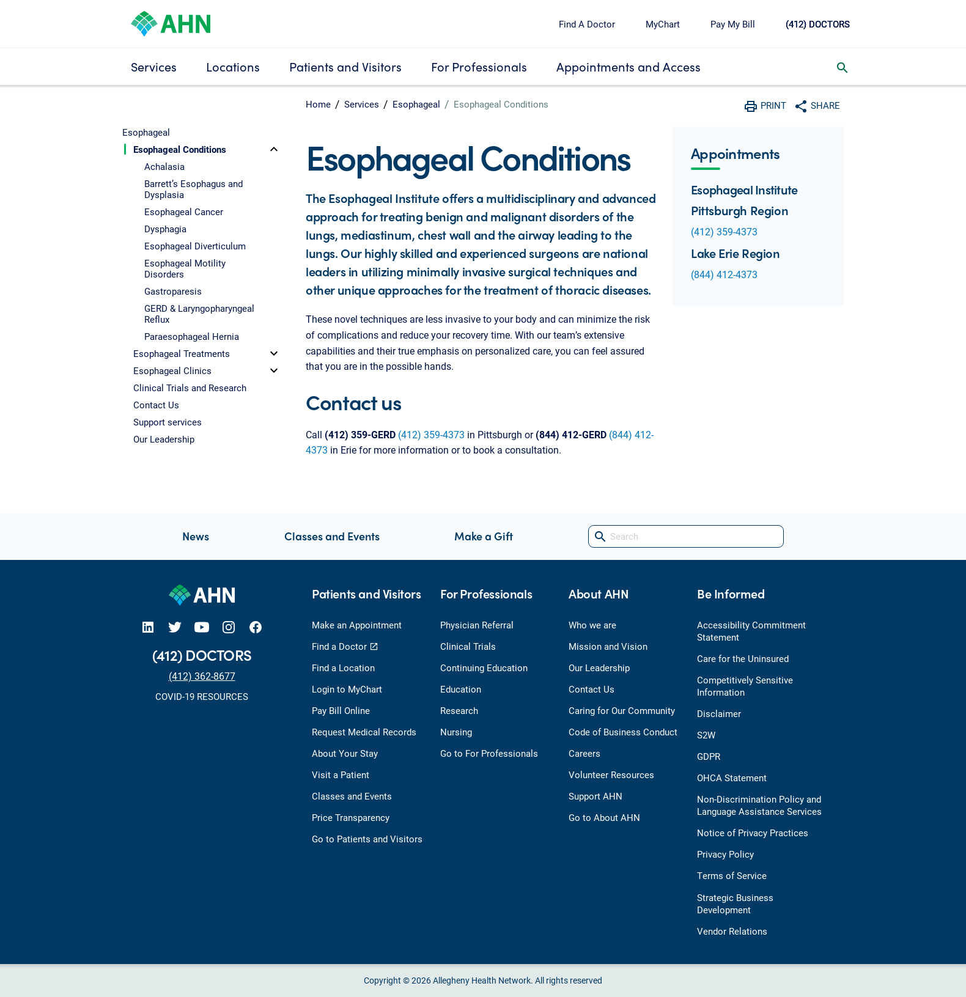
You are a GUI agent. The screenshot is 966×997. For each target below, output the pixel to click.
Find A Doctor (587, 24)
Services (154, 66)
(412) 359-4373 (431, 434)
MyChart (663, 24)
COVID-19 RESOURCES (201, 696)
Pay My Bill (732, 24)
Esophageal (416, 104)
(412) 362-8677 (202, 675)
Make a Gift (483, 535)
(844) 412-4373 (724, 274)
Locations (233, 66)
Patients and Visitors (345, 66)
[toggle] (274, 149)
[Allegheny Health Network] (170, 22)
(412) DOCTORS (818, 24)
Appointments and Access (628, 66)
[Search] (686, 536)
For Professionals (479, 66)
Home (318, 104)
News (195, 535)
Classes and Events (332, 535)
